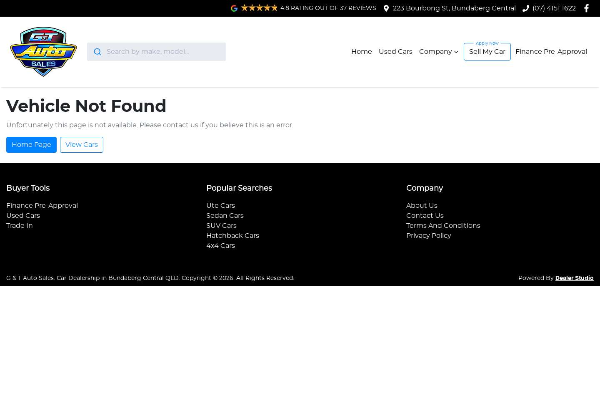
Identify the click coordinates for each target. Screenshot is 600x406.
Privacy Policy (428, 235)
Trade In (19, 225)
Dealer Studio (574, 278)
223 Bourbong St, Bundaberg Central (454, 8)
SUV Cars (221, 225)
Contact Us (425, 215)
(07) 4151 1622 (554, 8)
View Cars (81, 144)
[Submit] (97, 52)
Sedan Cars (225, 215)
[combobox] (156, 52)
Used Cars (395, 51)
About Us (422, 205)
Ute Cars (220, 205)
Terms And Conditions (443, 225)
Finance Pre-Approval (551, 51)
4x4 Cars (220, 245)
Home (361, 51)
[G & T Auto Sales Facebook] (588, 8)
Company (439, 52)
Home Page (31, 144)
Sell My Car (487, 51)
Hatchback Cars (232, 235)
